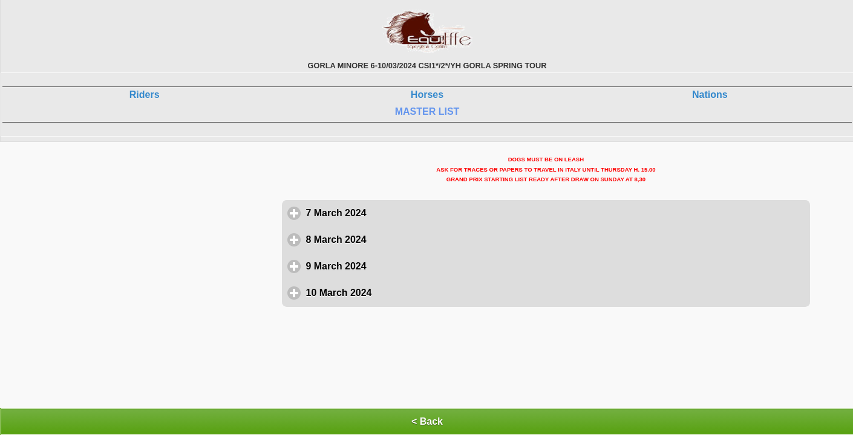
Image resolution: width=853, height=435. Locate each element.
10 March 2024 (395, 292)
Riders (144, 94)
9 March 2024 (392, 265)
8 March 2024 (392, 239)
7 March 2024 (392, 212)
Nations (710, 94)
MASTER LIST (427, 111)
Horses (427, 94)
